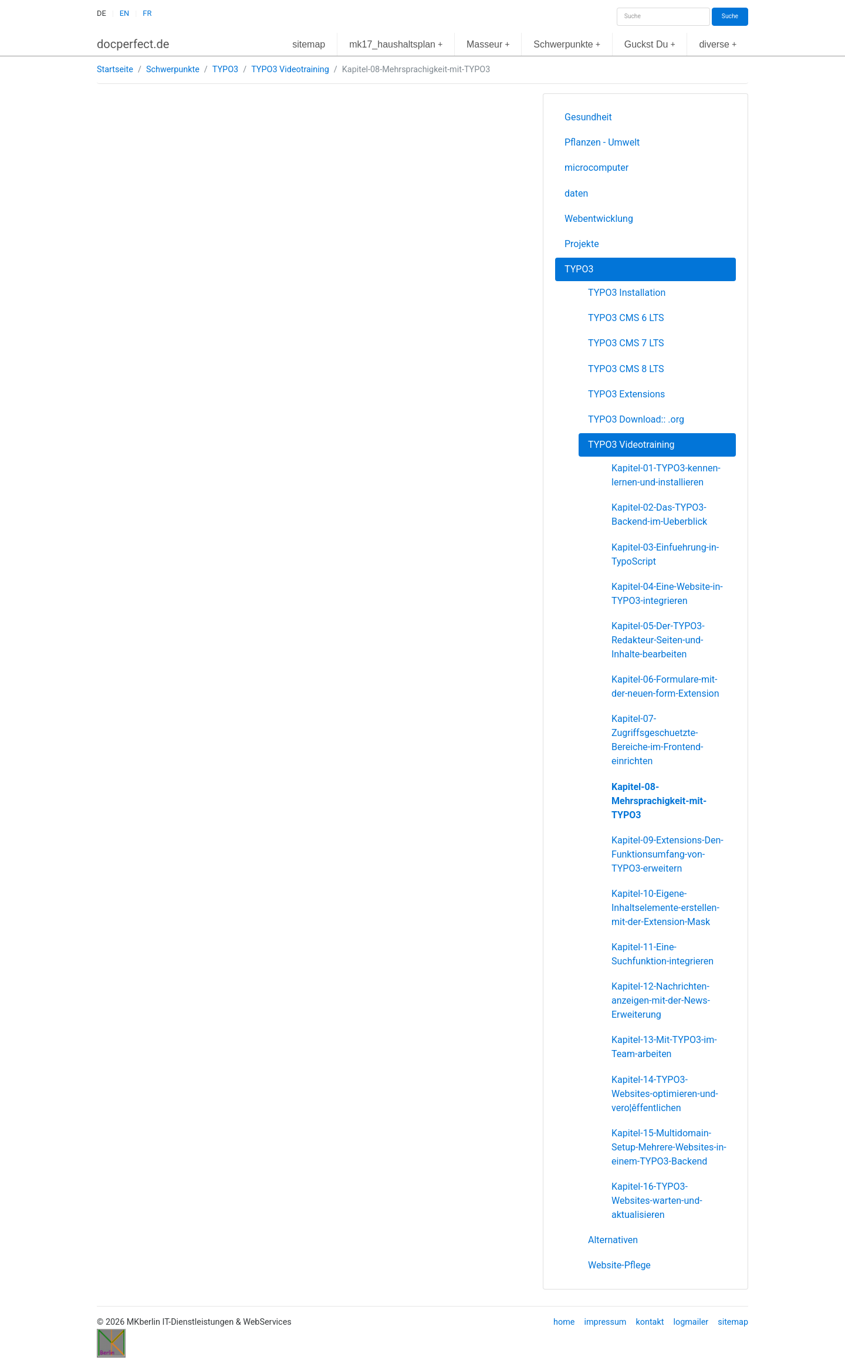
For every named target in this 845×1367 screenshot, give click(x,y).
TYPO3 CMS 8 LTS (626, 368)
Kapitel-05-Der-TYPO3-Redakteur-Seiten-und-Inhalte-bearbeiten (658, 640)
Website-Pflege (619, 1265)
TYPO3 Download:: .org (636, 419)
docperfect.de (133, 44)
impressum (605, 1322)
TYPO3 (225, 70)
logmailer (690, 1322)
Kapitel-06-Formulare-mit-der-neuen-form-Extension (665, 686)
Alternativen (613, 1240)
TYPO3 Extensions (626, 394)
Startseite (115, 70)
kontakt (650, 1322)
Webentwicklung (599, 218)
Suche (730, 16)
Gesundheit (588, 117)
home (563, 1322)
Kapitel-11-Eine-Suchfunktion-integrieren (662, 954)
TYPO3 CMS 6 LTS (626, 317)
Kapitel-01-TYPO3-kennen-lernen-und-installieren (666, 475)
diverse (717, 44)
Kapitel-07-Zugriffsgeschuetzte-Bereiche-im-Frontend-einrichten (657, 740)
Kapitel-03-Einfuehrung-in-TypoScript (665, 554)
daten (576, 193)
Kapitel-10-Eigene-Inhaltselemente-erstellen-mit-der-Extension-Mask (665, 907)
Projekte (582, 243)
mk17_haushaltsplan (395, 44)
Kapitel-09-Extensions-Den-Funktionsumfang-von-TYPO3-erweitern (667, 854)
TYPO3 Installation (626, 292)
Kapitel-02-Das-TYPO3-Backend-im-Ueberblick (659, 514)
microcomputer (596, 167)
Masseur (488, 44)
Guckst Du (649, 44)
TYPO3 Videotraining (290, 70)
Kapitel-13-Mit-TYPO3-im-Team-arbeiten (664, 1046)
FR (147, 13)
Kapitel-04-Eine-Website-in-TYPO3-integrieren (667, 593)
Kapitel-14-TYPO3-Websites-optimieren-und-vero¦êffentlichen (664, 1093)
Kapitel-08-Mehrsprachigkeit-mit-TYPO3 (659, 801)
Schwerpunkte (566, 44)
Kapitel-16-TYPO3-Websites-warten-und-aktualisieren (656, 1200)
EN (124, 13)
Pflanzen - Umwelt (602, 142)
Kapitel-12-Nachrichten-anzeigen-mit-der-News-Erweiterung (660, 1000)
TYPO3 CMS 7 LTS (626, 343)
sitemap (308, 44)
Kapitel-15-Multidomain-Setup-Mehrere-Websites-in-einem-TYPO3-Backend (668, 1147)
